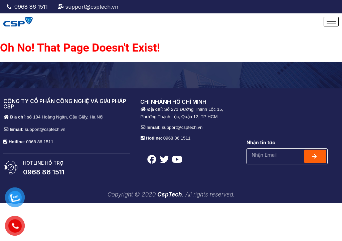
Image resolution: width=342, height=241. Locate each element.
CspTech (169, 194)
